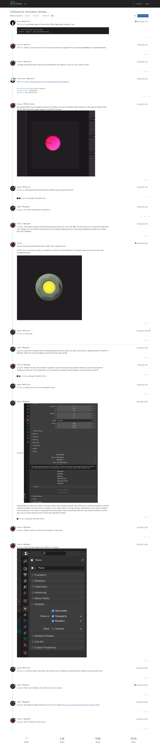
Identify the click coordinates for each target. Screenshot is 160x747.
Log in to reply (142, 16)
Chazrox (20, 44)
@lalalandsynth (22, 250)
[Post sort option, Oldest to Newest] (135, 15)
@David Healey (29, 104)
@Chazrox (26, 21)
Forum (19, 4)
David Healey (21, 78)
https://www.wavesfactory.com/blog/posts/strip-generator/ (47, 82)
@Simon (26, 44)
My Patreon (20, 92)
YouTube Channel (22, 90)
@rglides (26, 207)
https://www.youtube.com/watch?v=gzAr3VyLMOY (81, 705)
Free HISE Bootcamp (23, 88)
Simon (19, 21)
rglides (19, 187)
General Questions (16, 16)
